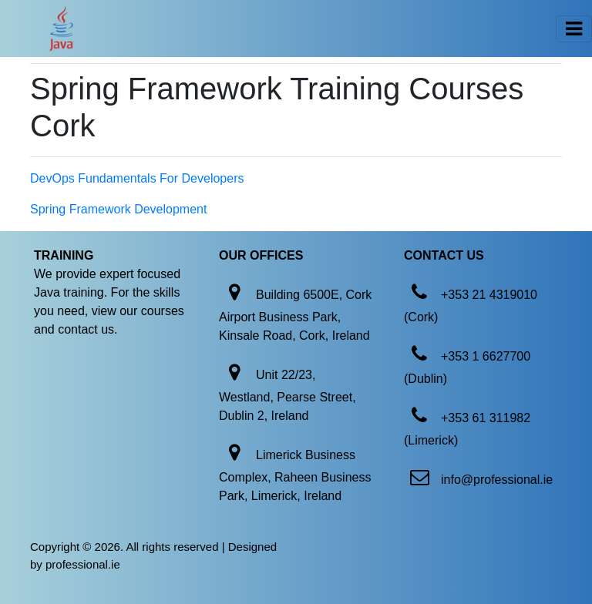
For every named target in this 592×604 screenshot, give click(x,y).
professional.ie (82, 564)
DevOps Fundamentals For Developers (137, 178)
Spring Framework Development (118, 209)
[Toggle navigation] (574, 28)
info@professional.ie (497, 479)
